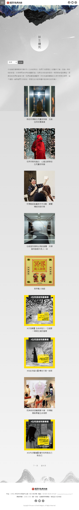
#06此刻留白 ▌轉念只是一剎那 (39, 370)
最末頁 (43, 465)
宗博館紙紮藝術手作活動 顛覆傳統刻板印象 (39, 205)
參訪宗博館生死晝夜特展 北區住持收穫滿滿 (39, 120)
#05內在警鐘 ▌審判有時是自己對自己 (39, 454)
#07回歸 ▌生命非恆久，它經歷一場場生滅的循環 (39, 329)
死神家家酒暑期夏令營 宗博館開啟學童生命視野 (39, 411)
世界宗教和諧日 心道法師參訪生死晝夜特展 (39, 163)
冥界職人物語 (39, 288)
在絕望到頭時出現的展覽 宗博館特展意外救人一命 (39, 247)
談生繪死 (15, 18)
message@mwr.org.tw (64, 494)
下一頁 (35, 465)
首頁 (9, 18)
